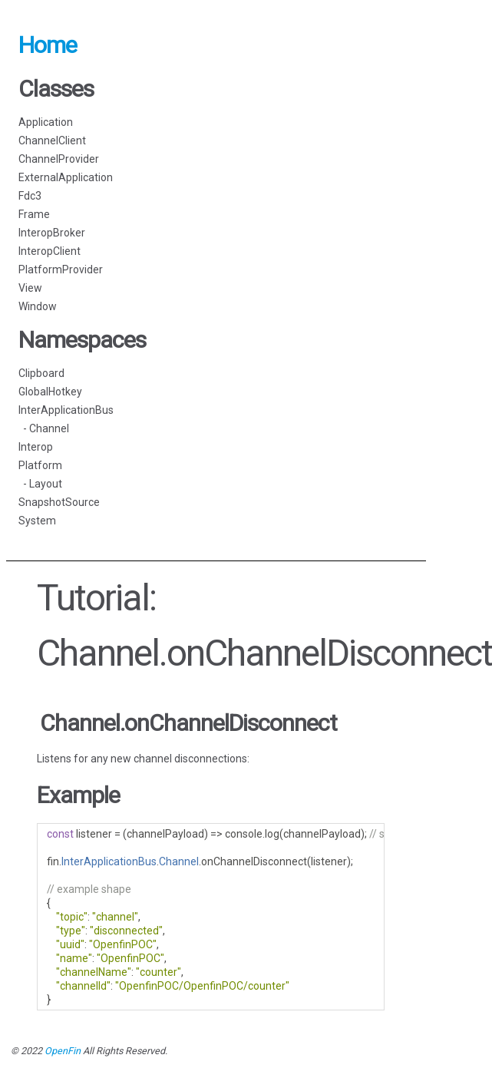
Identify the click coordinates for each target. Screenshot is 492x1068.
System (37, 520)
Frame (34, 214)
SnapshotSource (59, 502)
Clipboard (41, 373)
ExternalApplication (65, 177)
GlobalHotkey (50, 391)
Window (37, 306)
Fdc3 (29, 196)
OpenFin (63, 1050)
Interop (35, 447)
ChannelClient (52, 140)
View (30, 288)
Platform (40, 465)
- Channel (43, 428)
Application (45, 122)
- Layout (40, 484)
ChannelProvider (58, 159)
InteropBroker (51, 232)
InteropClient (49, 251)
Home (47, 44)
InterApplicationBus (66, 410)
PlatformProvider (60, 269)
